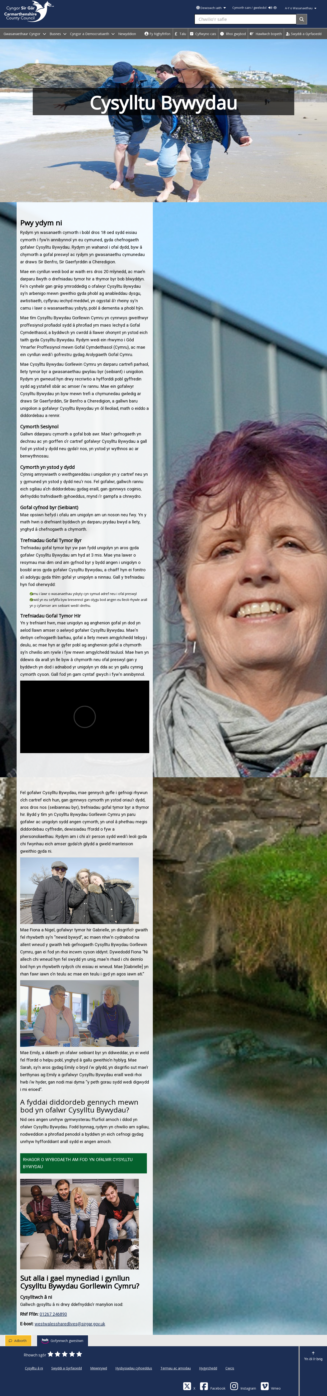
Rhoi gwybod (233, 34)
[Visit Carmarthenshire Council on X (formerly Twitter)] (189, 1386)
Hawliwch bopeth (266, 34)
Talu (180, 34)
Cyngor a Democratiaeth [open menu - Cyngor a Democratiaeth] (92, 34)
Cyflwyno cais (203, 34)
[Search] (301, 19)
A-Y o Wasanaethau (300, 8)
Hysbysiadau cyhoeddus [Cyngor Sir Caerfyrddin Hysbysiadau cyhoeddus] (133, 1368)
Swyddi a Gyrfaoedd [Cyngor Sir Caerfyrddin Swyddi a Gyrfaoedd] (66, 1368)
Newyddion (127, 34)
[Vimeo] (270, 1386)
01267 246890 (53, 1314)
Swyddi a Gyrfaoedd (304, 34)
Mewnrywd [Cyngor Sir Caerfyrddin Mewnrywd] (98, 1368)
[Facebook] (213, 1386)
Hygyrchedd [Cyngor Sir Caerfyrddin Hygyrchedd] (208, 1368)
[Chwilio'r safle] (245, 19)
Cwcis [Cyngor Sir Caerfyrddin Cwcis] (229, 1368)
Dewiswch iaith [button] (211, 8)
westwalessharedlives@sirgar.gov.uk (70, 1323)
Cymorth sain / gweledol (254, 8)
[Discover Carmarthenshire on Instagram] (243, 1386)
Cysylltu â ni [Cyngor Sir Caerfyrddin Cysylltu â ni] (34, 1368)
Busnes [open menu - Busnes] (58, 34)
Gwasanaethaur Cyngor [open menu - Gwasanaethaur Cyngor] (25, 34)
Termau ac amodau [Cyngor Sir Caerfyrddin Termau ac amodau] (175, 1368)
